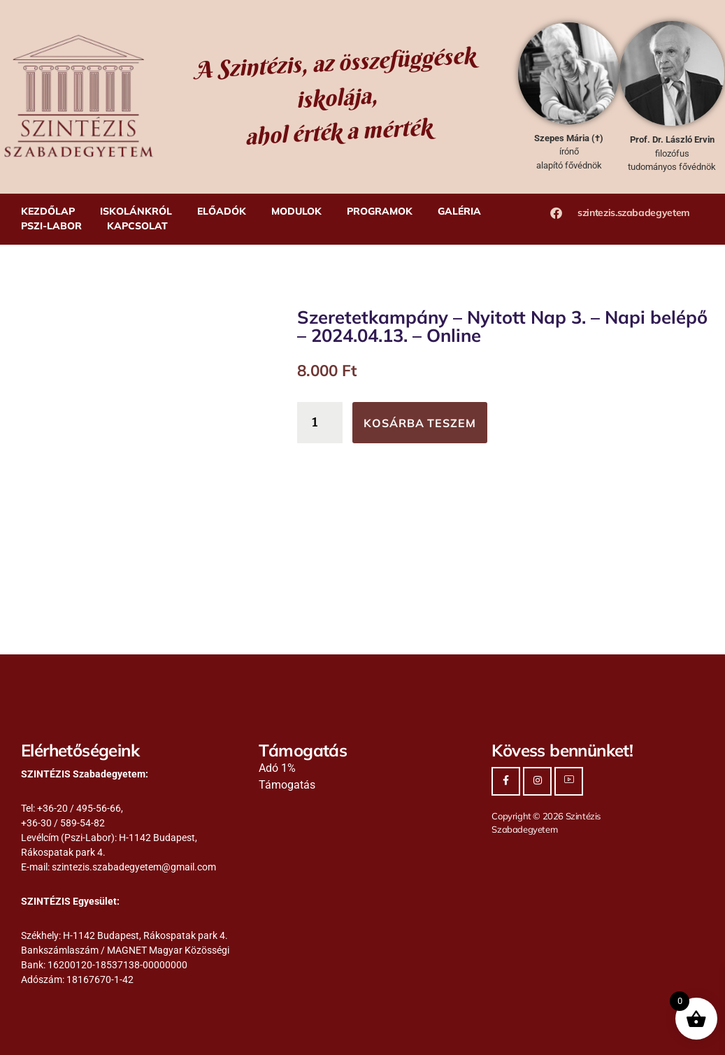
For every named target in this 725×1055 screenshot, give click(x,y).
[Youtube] (568, 781)
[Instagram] (537, 781)
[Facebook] (505, 781)
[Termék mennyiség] (320, 423)
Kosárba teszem (420, 424)
